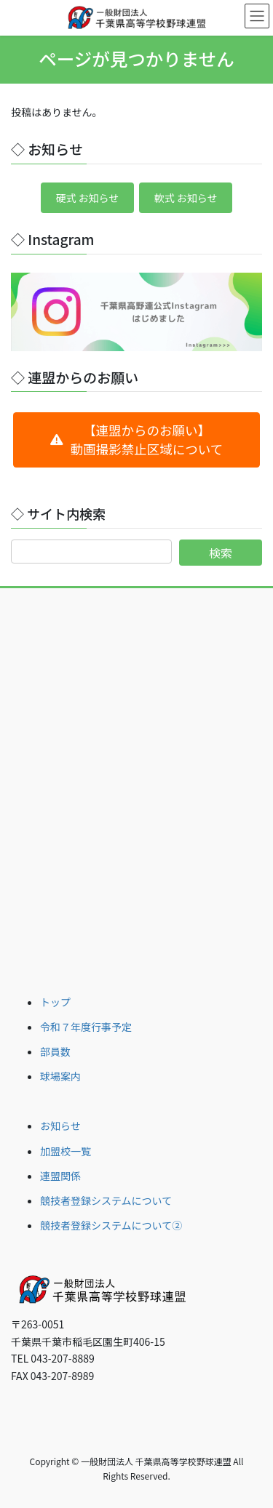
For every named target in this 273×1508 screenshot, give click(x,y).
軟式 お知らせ (186, 197)
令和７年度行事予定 (86, 1026)
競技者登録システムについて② (111, 1225)
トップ (55, 1002)
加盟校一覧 (65, 1151)
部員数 (55, 1051)
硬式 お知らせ (87, 197)
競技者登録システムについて (106, 1200)
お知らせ (60, 1125)
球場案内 (60, 1076)
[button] (136, 440)
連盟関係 (60, 1175)
